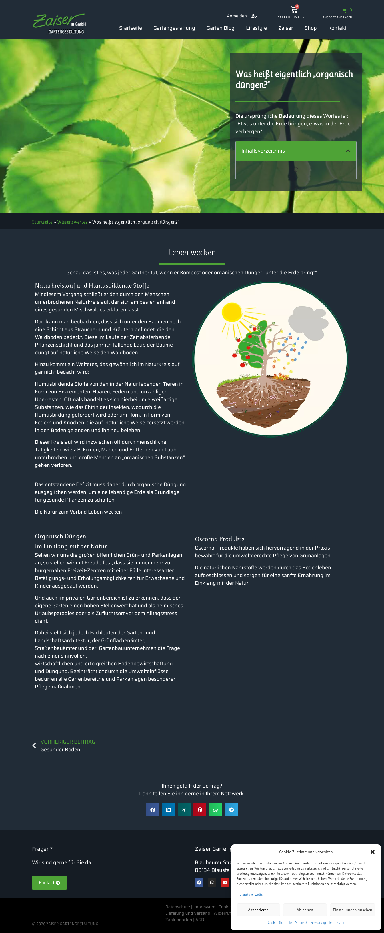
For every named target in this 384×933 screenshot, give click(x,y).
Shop (311, 28)
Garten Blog (221, 28)
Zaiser (285, 28)
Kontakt (337, 28)
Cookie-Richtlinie (280, 923)
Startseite (130, 28)
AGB (199, 919)
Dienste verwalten (252, 894)
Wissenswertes (72, 222)
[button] (372, 852)
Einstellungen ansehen (352, 909)
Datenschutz (178, 907)
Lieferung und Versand (187, 913)
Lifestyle (256, 28)
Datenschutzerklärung (310, 923)
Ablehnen (305, 909)
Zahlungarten (178, 919)
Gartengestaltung (174, 28)
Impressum (336, 923)
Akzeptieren (258, 909)
